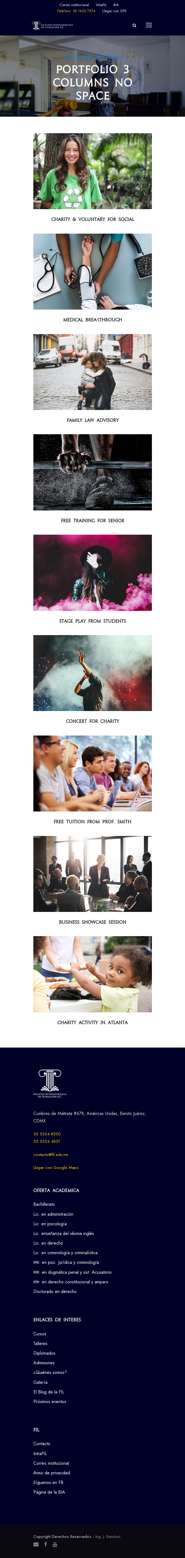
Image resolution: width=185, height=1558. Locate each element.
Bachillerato (44, 1204)
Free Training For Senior (92, 521)
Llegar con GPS (114, 10)
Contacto (41, 1444)
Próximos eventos (49, 1401)
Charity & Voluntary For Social (92, 219)
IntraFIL (101, 4)
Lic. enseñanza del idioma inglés (63, 1233)
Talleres (40, 1343)
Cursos (39, 1334)
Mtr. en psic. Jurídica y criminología (66, 1262)
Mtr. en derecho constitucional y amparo (70, 1282)
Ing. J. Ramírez (107, 1537)
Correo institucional (74, 4)
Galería (40, 1382)
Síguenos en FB (48, 1482)
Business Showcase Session (92, 922)
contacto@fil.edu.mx (50, 1155)
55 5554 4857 (46, 1141)
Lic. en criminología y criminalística (65, 1253)
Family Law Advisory (93, 420)
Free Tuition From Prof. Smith (92, 822)
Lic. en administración (53, 1214)
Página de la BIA (49, 1492)
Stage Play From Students (92, 621)
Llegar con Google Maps (56, 1168)
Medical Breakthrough (92, 320)
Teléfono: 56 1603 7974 (76, 10)
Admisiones (44, 1363)
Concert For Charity (92, 721)
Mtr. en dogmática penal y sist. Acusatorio (72, 1272)
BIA (116, 4)
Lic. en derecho (48, 1243)
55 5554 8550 (47, 1134)
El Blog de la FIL (48, 1392)
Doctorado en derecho (55, 1291)
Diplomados (44, 1353)
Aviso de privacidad (51, 1473)
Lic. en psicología (50, 1224)
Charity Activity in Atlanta (92, 1023)
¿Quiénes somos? (50, 1372)
